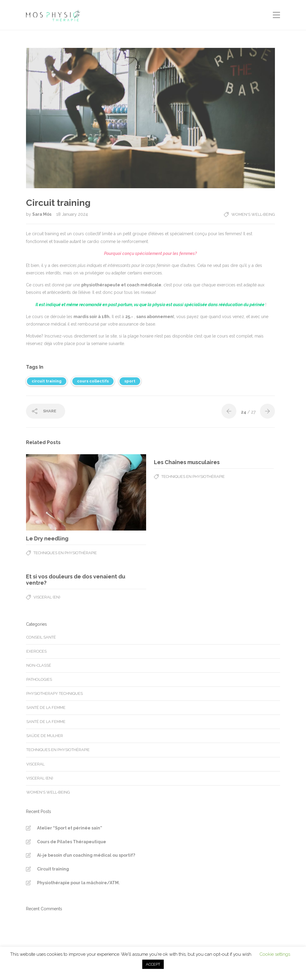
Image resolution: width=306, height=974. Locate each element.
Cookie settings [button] (274, 954)
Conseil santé (41, 637)
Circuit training (53, 869)
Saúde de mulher (44, 735)
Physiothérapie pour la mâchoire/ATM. (78, 882)
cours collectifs (93, 381)
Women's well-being (253, 214)
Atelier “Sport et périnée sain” (69, 828)
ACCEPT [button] (153, 964)
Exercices (36, 651)
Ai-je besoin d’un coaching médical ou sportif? (86, 855)
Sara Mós (42, 214)
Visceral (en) (46, 597)
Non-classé (38, 665)
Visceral (35, 764)
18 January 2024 (72, 214)
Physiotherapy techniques (54, 693)
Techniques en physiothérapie (65, 553)
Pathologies (39, 679)
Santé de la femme (45, 707)
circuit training (47, 381)
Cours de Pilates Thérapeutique (71, 841)
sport (129, 381)
